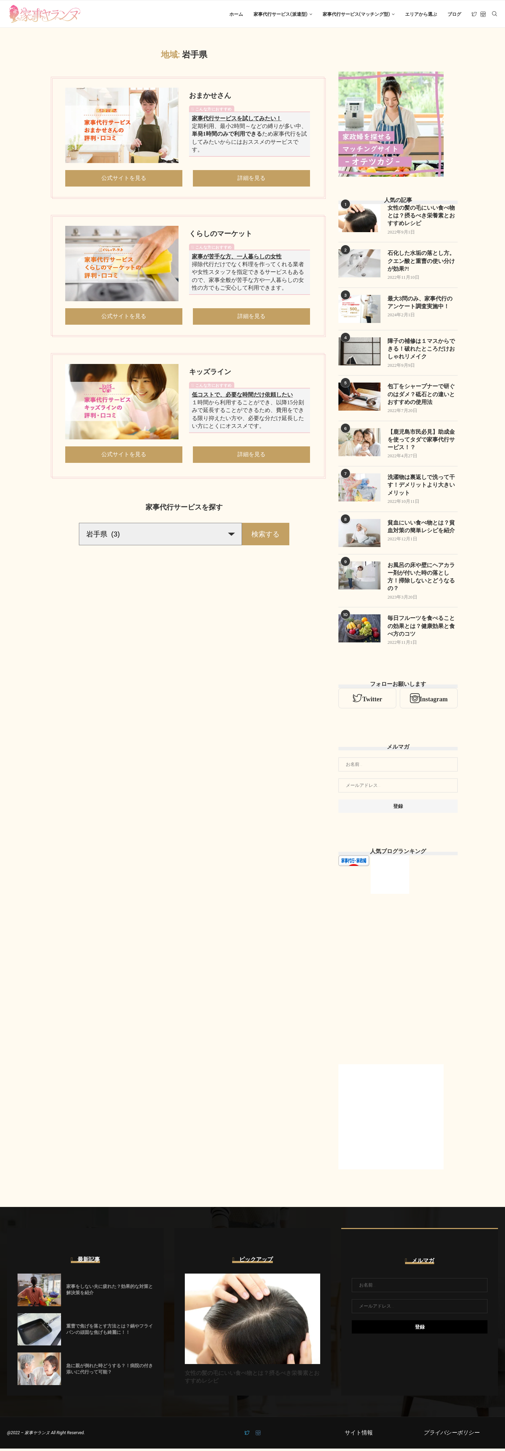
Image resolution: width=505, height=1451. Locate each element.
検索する (265, 535)
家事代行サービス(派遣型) (280, 14)
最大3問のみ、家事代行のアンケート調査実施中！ (420, 303)
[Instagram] (483, 14)
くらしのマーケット (220, 234)
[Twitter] (474, 14)
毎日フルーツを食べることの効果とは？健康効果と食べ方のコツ (421, 628)
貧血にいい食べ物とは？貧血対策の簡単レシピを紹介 (421, 528)
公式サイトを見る (123, 179)
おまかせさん (210, 96)
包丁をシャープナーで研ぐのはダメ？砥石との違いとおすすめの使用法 (421, 395)
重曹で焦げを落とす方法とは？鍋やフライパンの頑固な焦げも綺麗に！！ (109, 1331)
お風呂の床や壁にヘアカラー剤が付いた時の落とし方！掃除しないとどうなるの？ (421, 578)
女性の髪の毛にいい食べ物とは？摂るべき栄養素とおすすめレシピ (421, 216)
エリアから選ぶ (421, 14)
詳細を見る (251, 179)
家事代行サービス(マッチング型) (356, 14)
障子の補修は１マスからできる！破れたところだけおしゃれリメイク (421, 350)
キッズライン (210, 373)
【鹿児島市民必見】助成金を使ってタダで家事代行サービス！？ (421, 441)
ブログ (454, 14)
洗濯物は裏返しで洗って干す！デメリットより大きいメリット (421, 487)
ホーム (236, 14)
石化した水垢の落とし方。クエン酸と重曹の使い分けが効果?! (421, 262)
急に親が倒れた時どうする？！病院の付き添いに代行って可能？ (109, 1371)
